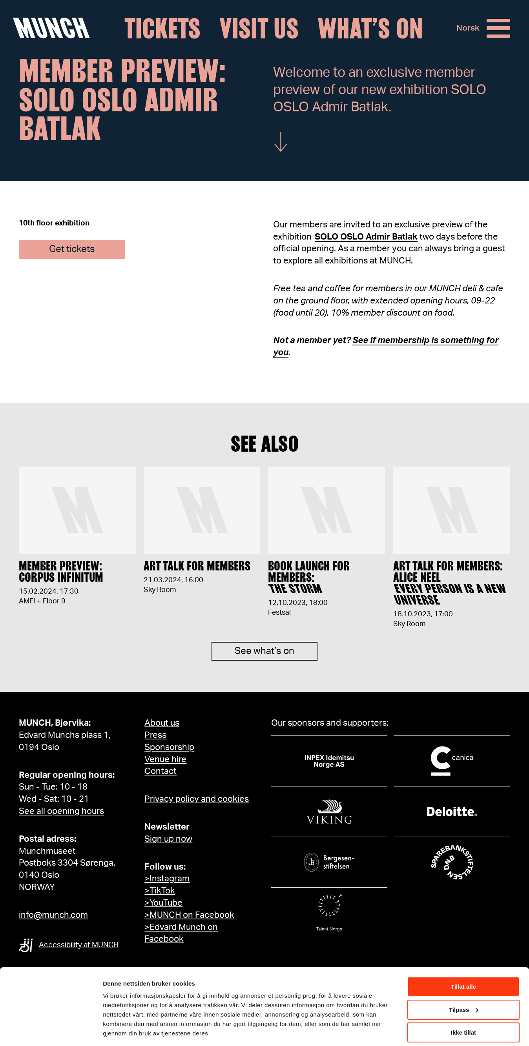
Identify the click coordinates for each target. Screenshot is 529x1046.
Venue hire (165, 759)
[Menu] (498, 28)
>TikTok (159, 890)
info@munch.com (53, 915)
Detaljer (114, 1030)
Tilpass (463, 985)
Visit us (259, 28)
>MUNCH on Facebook (189, 915)
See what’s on (264, 658)
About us (161, 723)
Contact (160, 771)
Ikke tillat (463, 1008)
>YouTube (163, 903)
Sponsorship (169, 747)
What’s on (370, 28)
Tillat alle (463, 962)
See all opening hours (61, 811)
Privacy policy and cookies (196, 799)
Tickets (162, 28)
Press (155, 735)
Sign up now (168, 839)
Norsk (468, 28)
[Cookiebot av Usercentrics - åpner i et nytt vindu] (50, 1031)
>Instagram (167, 878)
